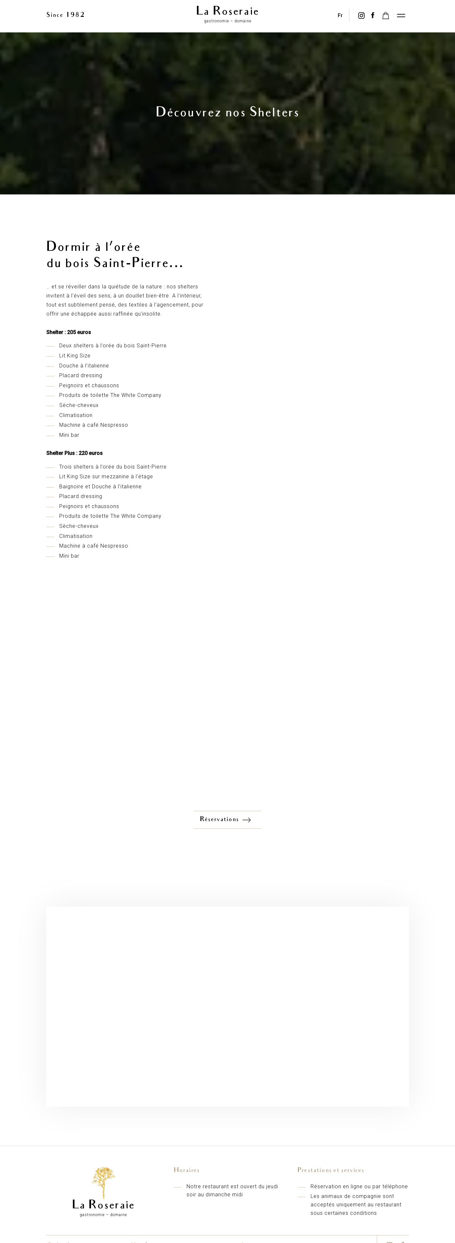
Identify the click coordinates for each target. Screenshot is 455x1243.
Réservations (226, 820)
